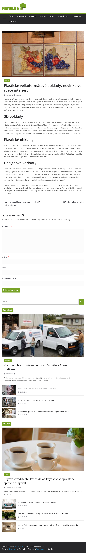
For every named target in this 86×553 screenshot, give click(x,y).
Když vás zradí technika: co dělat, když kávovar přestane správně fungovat (39, 481)
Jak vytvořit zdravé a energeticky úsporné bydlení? (37, 502)
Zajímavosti (76, 16)
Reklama (12, 22)
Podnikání (21, 16)
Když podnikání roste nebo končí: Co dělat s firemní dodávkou (36, 367)
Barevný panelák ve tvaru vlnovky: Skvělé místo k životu (21, 204)
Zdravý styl (63, 16)
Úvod (11, 16)
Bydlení (43, 16)
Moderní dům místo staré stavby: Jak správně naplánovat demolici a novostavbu (48, 525)
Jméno (5, 257)
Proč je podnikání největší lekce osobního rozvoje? (37, 389)
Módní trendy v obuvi (73, 202)
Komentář (7, 226)
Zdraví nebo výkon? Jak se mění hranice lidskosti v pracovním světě (43, 411)
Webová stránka (9, 278)
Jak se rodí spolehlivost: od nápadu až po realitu (36, 400)
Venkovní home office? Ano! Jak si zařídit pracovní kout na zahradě (43, 514)
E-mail (5, 267)
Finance (32, 16)
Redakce (18, 95)
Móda (52, 16)
